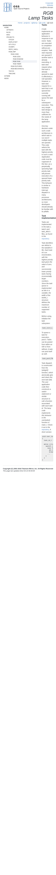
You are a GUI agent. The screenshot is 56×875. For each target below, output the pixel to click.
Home (20, 23)
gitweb (7, 76)
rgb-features (16, 66)
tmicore (12, 73)
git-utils (12, 44)
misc (8, 35)
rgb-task (16, 61)
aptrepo (9, 30)
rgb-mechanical (17, 69)
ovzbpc (12, 47)
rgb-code (42, 23)
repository (45, 239)
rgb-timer (17, 64)
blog (8, 32)
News (6, 78)
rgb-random (18, 59)
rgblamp (34, 23)
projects (27, 23)
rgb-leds (16, 56)
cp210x (11, 40)
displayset (13, 42)
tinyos (11, 71)
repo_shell (13, 49)
